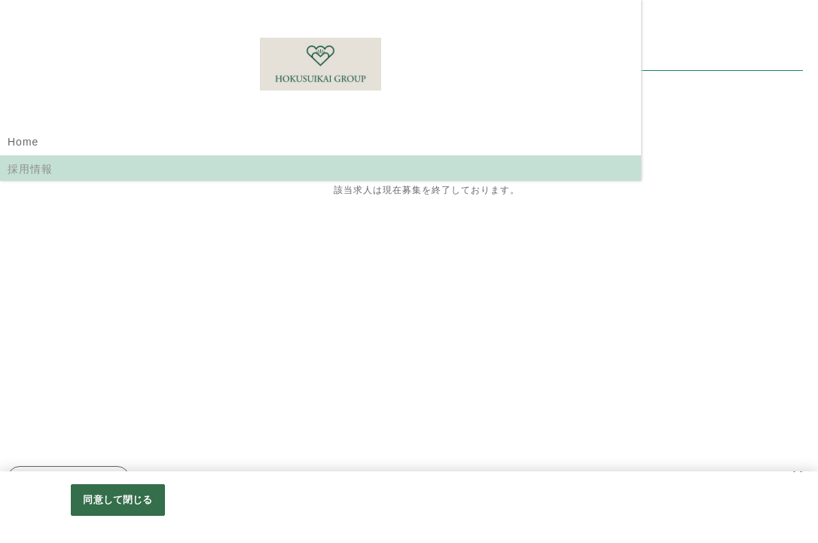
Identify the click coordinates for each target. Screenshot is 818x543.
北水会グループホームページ (64, 319)
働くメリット (41, 284)
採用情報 (30, 169)
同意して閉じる (117, 506)
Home (23, 142)
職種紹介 (30, 198)
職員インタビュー (53, 255)
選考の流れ (36, 226)
